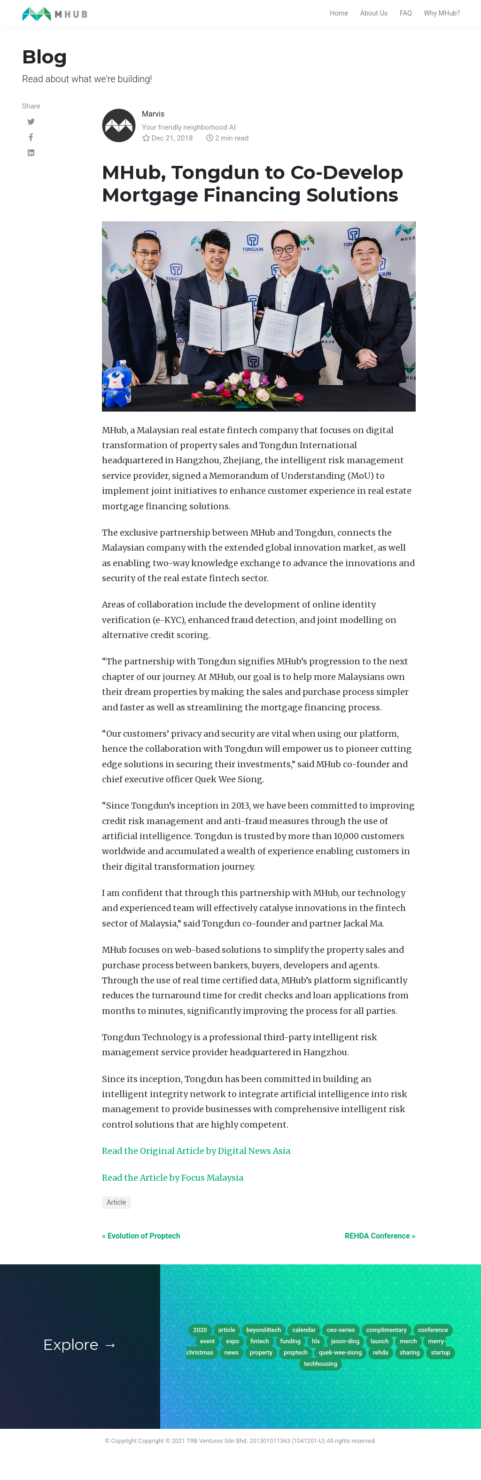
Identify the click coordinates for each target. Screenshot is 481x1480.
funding (290, 1341)
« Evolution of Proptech (141, 1235)
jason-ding (345, 1341)
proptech (296, 1352)
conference (433, 1329)
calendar (303, 1329)
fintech (259, 1341)
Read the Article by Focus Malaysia (172, 1178)
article (226, 1329)
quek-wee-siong (340, 1352)
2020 (200, 1329)
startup (440, 1352)
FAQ (406, 13)
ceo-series (341, 1329)
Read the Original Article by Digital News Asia (196, 1151)
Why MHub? (442, 13)
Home (339, 13)
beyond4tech (264, 1329)
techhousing (320, 1363)
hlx (316, 1341)
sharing (410, 1352)
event (207, 1341)
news (232, 1352)
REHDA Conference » (380, 1235)
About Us (374, 13)
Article (116, 1203)
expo (232, 1341)
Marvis (153, 113)
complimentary (386, 1329)
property (261, 1352)
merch (408, 1341)
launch (379, 1341)
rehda (380, 1352)
